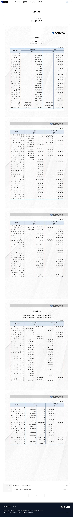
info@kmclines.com (29, 512)
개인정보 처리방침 (6, 506)
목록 (36, 495)
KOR (67, 2)
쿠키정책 (14, 506)
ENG (71, 2)
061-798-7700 (40, 510)
